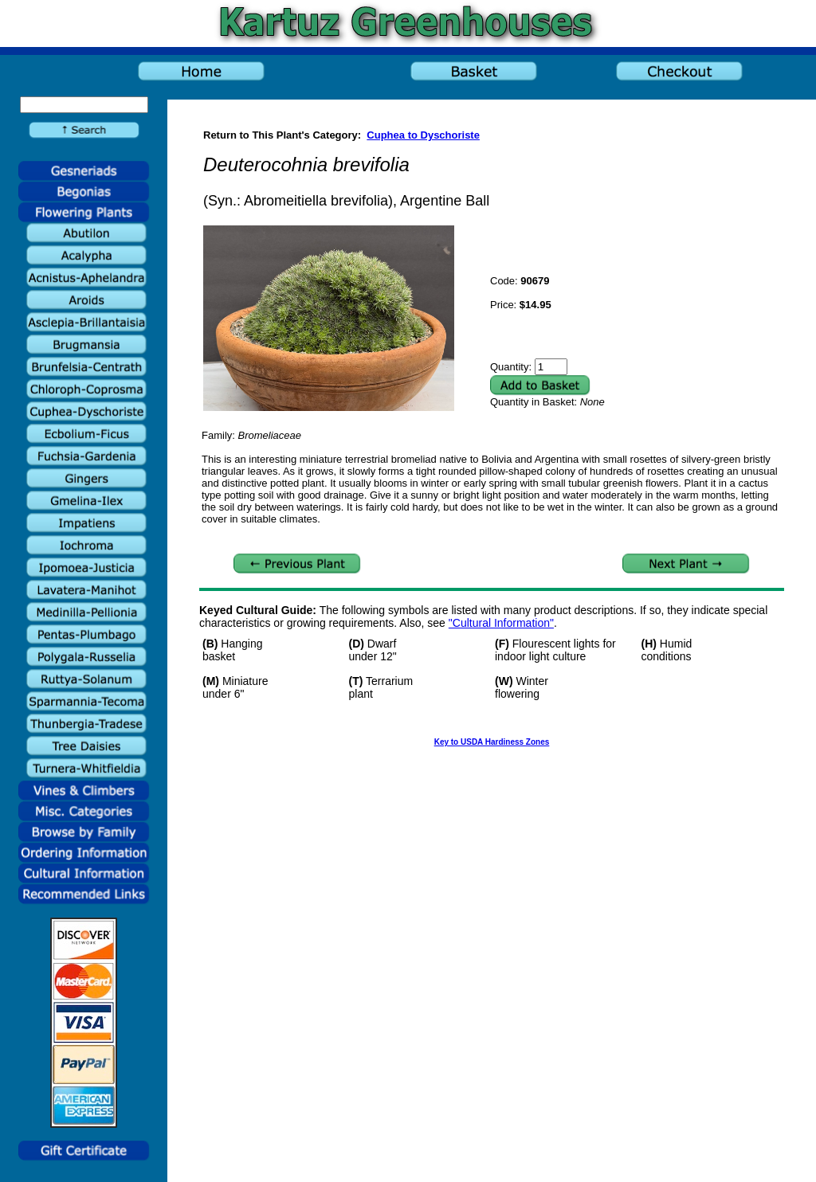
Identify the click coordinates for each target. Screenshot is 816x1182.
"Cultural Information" (501, 622)
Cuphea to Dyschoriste (423, 135)
